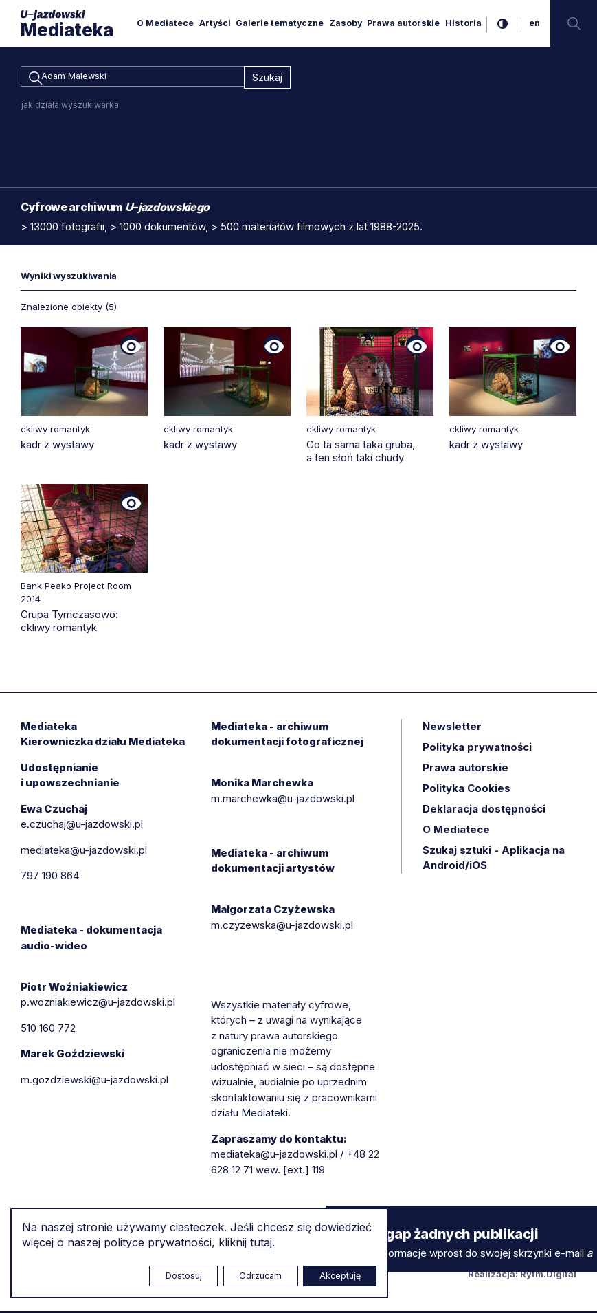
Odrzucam (260, 1275)
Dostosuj (184, 1275)
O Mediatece (165, 23)
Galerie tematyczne (280, 23)
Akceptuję (340, 1275)
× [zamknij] (340, 1218)
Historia (463, 23)
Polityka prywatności (477, 748)
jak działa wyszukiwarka (70, 107)
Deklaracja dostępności (484, 810)
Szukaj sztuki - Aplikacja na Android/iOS (494, 860)
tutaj (261, 1242)
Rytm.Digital (548, 1275)
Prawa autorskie (403, 23)
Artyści (215, 23)
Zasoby (345, 23)
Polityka (466, 790)
